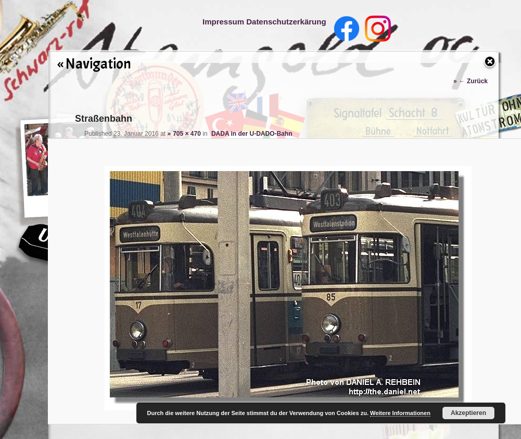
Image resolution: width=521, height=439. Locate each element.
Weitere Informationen (400, 413)
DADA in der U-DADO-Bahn (252, 133)
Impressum (223, 21)
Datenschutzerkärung (286, 21)
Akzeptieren (468, 413)
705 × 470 (187, 133)
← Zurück (473, 81)
